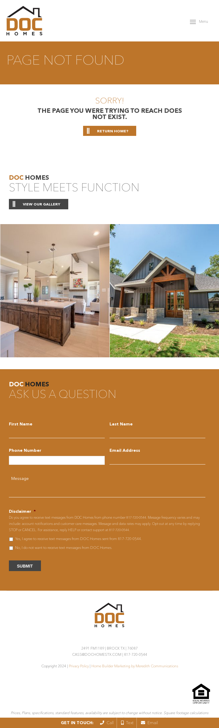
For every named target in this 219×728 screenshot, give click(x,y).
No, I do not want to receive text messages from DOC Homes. (63, 547)
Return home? (112, 131)
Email (149, 722)
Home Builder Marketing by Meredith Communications (134, 666)
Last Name (121, 424)
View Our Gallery (41, 204)
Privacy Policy (79, 666)
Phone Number (25, 450)
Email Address (125, 450)
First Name (20, 424)
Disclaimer (22, 511)
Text (127, 722)
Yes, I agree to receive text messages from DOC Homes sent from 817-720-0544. (78, 538)
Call (107, 722)
